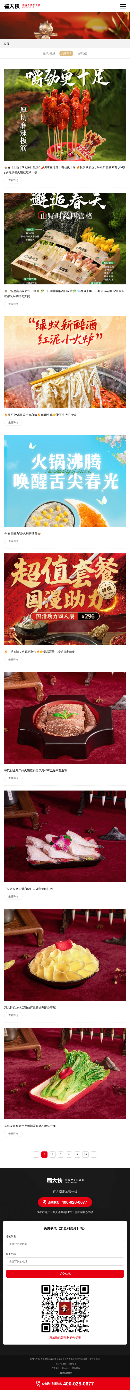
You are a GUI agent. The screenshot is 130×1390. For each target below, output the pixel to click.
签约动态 (82, 53)
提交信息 (65, 1273)
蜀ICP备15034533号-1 (65, 1364)
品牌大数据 (49, 53)
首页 (6, 43)
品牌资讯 (66, 53)
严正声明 (55, 1368)
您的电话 (11, 1253)
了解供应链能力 (65, 1373)
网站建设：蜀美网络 (71, 1368)
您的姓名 (11, 1236)
